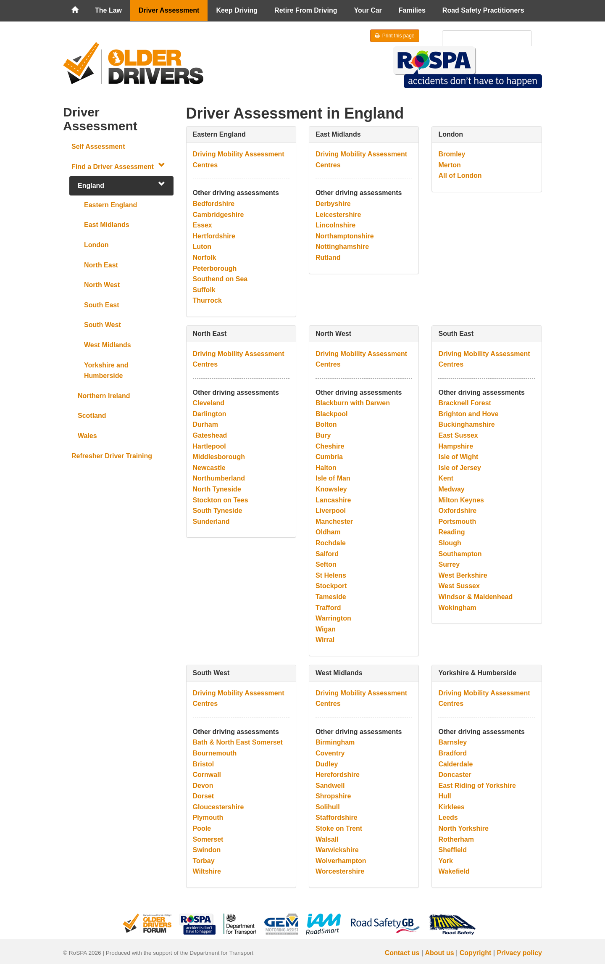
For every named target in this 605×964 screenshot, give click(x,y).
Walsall (327, 839)
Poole (202, 828)
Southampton (459, 553)
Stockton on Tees (220, 500)
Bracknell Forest (464, 403)
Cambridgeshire (218, 214)
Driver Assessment (169, 10)
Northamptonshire (345, 236)
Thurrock (207, 300)
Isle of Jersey (459, 467)
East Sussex (458, 435)
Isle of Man (333, 478)
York (445, 860)
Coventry (330, 753)
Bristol (203, 764)
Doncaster (454, 774)
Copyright (476, 952)
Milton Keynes (461, 500)
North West (102, 284)
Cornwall (207, 774)
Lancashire (333, 500)
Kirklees (451, 807)
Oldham (328, 532)
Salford (327, 553)
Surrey (449, 564)
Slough (449, 543)
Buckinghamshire (466, 424)
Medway (451, 489)
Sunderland (211, 521)
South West (102, 324)
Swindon (207, 849)
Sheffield (452, 849)
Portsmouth (457, 521)
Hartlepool (209, 446)
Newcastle (209, 467)
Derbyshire (333, 203)
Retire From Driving (305, 10)
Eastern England (110, 205)
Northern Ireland (104, 395)
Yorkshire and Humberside (106, 371)
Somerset (208, 839)
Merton (449, 165)
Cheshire (330, 446)
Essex (202, 225)
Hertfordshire (214, 236)
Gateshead (210, 435)
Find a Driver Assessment (118, 166)
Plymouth (208, 817)
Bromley (451, 154)
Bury (323, 435)
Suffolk (204, 289)
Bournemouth (215, 753)
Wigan (326, 629)
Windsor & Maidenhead (475, 596)
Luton (202, 246)
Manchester (334, 521)
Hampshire (455, 446)
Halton (326, 467)
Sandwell (330, 785)
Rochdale (331, 543)
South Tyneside (217, 510)
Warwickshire (337, 849)
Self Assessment (98, 146)
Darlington (209, 413)
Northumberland (219, 478)
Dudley (327, 764)
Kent (445, 478)
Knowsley (331, 489)
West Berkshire (462, 575)
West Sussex (458, 585)
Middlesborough (219, 456)
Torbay (204, 860)
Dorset (203, 796)
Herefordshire (338, 774)
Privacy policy (519, 952)
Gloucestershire (218, 807)
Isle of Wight (458, 456)
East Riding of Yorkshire (477, 785)
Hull (444, 796)
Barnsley (452, 742)
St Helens (331, 575)
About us (439, 952)
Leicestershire (338, 214)
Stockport (331, 585)
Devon (203, 785)
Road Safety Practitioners (483, 10)
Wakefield (453, 871)
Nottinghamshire (342, 246)
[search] (477, 41)
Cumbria (329, 456)
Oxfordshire (457, 510)
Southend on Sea (220, 279)
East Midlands (106, 224)
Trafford (328, 607)
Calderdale (455, 764)
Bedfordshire (214, 203)
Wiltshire (207, 871)
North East (101, 265)
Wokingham (457, 607)
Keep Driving (237, 10)
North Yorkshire (463, 828)
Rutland (328, 257)
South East (101, 305)
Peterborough (215, 268)
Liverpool (331, 510)
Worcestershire (340, 871)
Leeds (448, 817)
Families (412, 10)
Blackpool (331, 413)
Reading (451, 532)
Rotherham (455, 839)
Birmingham (335, 742)
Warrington (333, 618)
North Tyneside (217, 489)
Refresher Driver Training (111, 456)
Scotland (92, 415)
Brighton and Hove (468, 413)
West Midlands (107, 345)
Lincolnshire (335, 225)
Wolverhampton (341, 860)
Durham (205, 424)
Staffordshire (337, 817)
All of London (459, 175)
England (121, 185)
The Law (108, 10)
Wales (87, 435)
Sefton (326, 564)
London (96, 244)
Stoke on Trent (339, 828)
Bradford (452, 753)
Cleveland (209, 403)
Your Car (367, 10)
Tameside (331, 596)
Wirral (325, 639)
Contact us (402, 952)
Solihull (328, 807)
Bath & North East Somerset (238, 742)
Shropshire (333, 796)
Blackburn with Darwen (353, 403)
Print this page (394, 36)
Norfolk (204, 257)
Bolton (326, 424)
